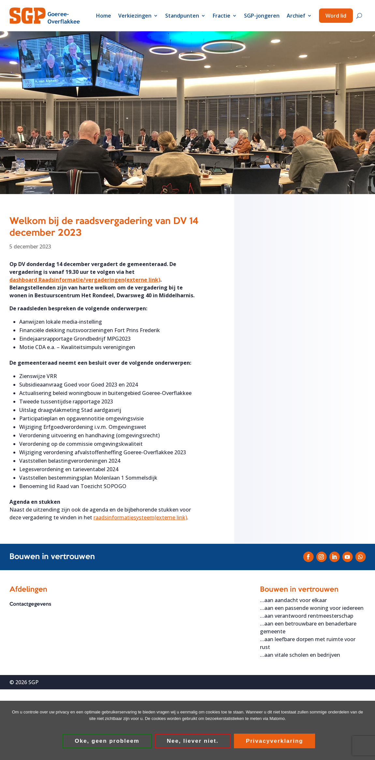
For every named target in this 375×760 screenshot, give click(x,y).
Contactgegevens (30, 604)
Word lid (335, 15)
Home (103, 15)
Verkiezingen (134, 15)
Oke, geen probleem (107, 741)
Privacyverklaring (274, 741)
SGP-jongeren (262, 15)
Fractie (221, 15)
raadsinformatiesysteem (140, 517)
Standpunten (182, 15)
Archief (296, 15)
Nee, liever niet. (193, 741)
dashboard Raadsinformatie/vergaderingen (84, 279)
